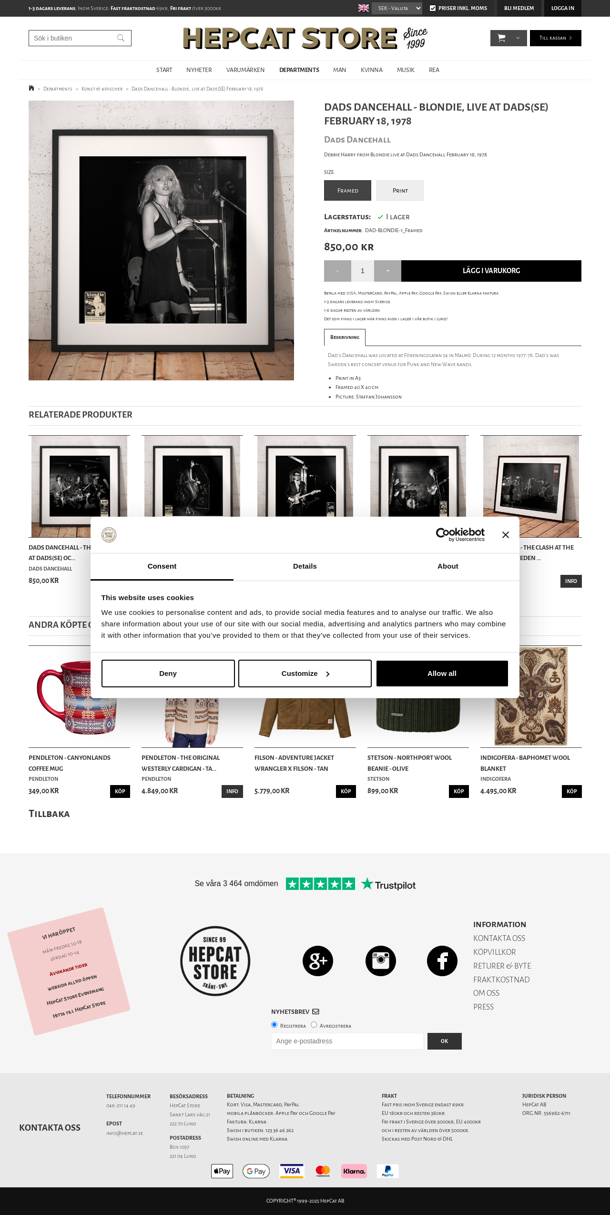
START (164, 70)
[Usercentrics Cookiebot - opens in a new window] (443, 535)
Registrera (293, 1026)
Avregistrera (335, 1026)
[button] (502, 38)
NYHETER (199, 70)
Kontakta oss (50, 1127)
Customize (305, 673)
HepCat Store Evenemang (75, 996)
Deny (168, 673)
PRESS (483, 1007)
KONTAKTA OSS (499, 938)
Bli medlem (519, 8)
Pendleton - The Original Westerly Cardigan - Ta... (181, 763)
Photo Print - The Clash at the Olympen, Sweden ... (527, 552)
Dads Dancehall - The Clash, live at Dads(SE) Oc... (78, 552)
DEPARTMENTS (299, 70)
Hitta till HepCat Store (79, 1009)
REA (434, 70)
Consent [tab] (162, 566)
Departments (57, 89)
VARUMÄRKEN (245, 70)
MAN (339, 70)
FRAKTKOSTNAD (501, 980)
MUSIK (406, 70)
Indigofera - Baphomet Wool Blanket (525, 763)
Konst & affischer (101, 89)
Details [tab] (305, 566)
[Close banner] (505, 534)
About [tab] (447, 566)
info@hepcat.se (124, 1133)
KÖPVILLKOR (494, 952)
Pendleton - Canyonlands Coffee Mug (70, 763)
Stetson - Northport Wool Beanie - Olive (409, 763)
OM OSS (486, 993)
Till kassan (552, 37)
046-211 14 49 (120, 1105)
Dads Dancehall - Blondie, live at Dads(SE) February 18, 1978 (197, 89)
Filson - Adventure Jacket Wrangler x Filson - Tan (294, 763)
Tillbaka (49, 813)
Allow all (442, 673)
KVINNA (372, 70)
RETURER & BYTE (502, 966)
